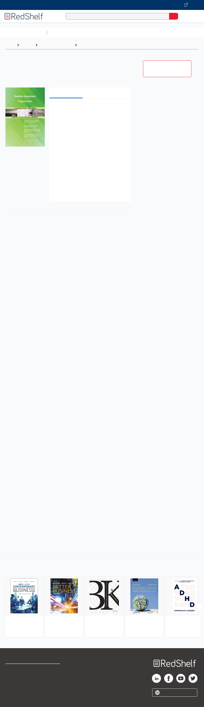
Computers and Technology (128, 32)
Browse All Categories (23, 32)
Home (10, 45)
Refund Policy (53, 679)
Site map (12, 699)
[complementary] (102, 598)
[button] (90, 109)
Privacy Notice (16, 689)
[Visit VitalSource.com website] (102, 5)
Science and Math (88, 32)
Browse (27, 45)
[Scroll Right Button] (199, 607)
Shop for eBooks (18, 669)
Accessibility (52, 689)
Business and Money (56, 45)
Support (11, 679)
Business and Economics (175, 32)
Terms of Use (52, 669)
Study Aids (60, 32)
